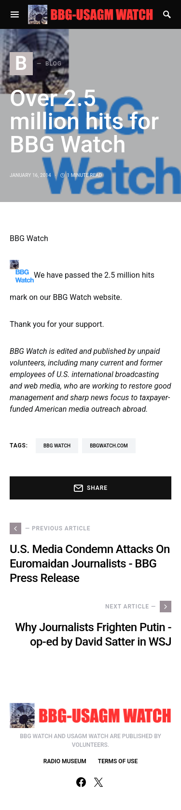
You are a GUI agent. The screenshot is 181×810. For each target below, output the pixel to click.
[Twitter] (98, 782)
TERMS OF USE (118, 761)
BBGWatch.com (109, 445)
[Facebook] (81, 782)
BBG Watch (56, 445)
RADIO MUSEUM (64, 761)
